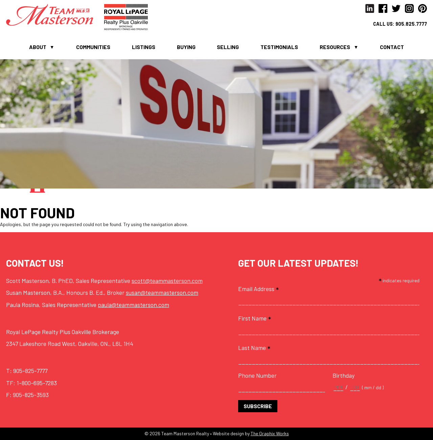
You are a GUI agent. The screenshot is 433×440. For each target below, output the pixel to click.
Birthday (344, 375)
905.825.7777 (411, 24)
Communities (93, 47)
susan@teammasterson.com (162, 292)
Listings (143, 47)
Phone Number (257, 375)
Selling (228, 47)
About (37, 47)
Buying (186, 47)
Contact (392, 47)
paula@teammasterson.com (133, 304)
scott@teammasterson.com (167, 280)
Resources (335, 47)
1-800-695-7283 (37, 383)
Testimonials (279, 47)
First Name (254, 318)
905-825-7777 (30, 370)
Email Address (258, 288)
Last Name (254, 347)
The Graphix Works (270, 433)
